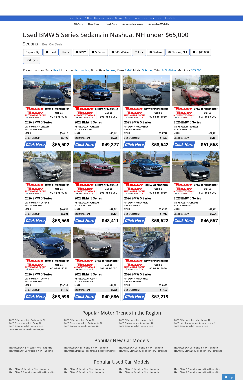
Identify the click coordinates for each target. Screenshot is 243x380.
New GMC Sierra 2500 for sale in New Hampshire (198, 351)
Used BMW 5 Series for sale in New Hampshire (32, 372)
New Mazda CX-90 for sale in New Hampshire (196, 347)
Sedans (155, 52)
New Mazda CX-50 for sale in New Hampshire (86, 347)
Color (139, 52)
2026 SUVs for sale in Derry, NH (79, 320)
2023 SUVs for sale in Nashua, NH (191, 326)
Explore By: (33, 52)
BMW (80, 52)
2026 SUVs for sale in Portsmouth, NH (27, 320)
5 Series (98, 52)
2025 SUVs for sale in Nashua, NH (26, 326)
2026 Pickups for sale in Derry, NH (25, 323)
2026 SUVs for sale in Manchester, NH (192, 320)
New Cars (93, 24)
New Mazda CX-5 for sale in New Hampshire (30, 347)
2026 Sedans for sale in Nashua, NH (136, 323)
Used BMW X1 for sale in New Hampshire (139, 369)
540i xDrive (120, 52)
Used (51, 52)
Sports (110, 18)
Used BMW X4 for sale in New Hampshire (139, 372)
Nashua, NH (177, 52)
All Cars (78, 24)
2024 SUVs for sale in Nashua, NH (136, 326)
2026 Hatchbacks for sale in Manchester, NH (195, 323)
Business (99, 18)
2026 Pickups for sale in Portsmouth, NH (83, 323)
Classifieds (169, 18)
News (79, 18)
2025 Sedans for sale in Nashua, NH (81, 326)
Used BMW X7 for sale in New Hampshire (84, 372)
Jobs (145, 18)
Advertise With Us (159, 24)
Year (65, 52)
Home (71, 18)
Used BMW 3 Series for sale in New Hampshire (197, 369)
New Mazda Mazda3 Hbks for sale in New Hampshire (89, 351)
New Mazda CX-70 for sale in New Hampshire (31, 351)
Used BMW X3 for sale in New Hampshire (29, 369)
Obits (128, 18)
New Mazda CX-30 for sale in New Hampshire (141, 347)
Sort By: (32, 60)
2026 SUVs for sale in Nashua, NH (136, 320)
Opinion (119, 18)
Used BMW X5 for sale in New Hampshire (84, 369)
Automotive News (132, 24)
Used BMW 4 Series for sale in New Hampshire (197, 372)
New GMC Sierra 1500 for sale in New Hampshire (143, 351)
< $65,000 (201, 52)
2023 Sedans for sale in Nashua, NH (26, 329)
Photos (137, 18)
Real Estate (156, 18)
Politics (88, 18)
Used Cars (111, 24)
